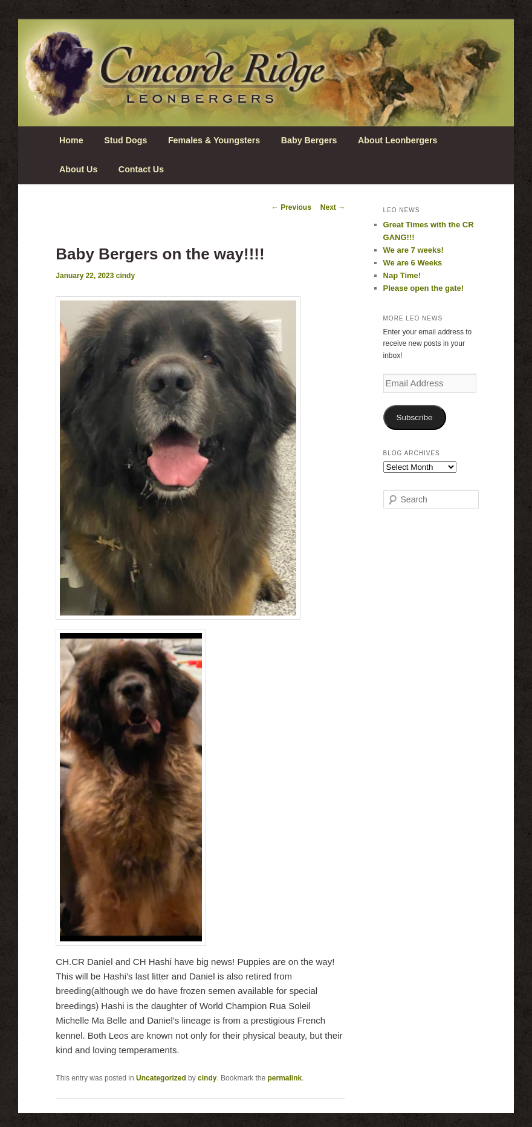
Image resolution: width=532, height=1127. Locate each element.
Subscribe (415, 417)
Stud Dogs (125, 140)
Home (71, 140)
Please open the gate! (423, 288)
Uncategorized (161, 1078)
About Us (78, 169)
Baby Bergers (309, 140)
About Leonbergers (397, 140)
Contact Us (141, 169)
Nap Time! (402, 275)
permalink (284, 1078)
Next (332, 207)
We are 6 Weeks (413, 262)
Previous (291, 207)
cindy (125, 275)
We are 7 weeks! (413, 250)
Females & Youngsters (214, 140)
